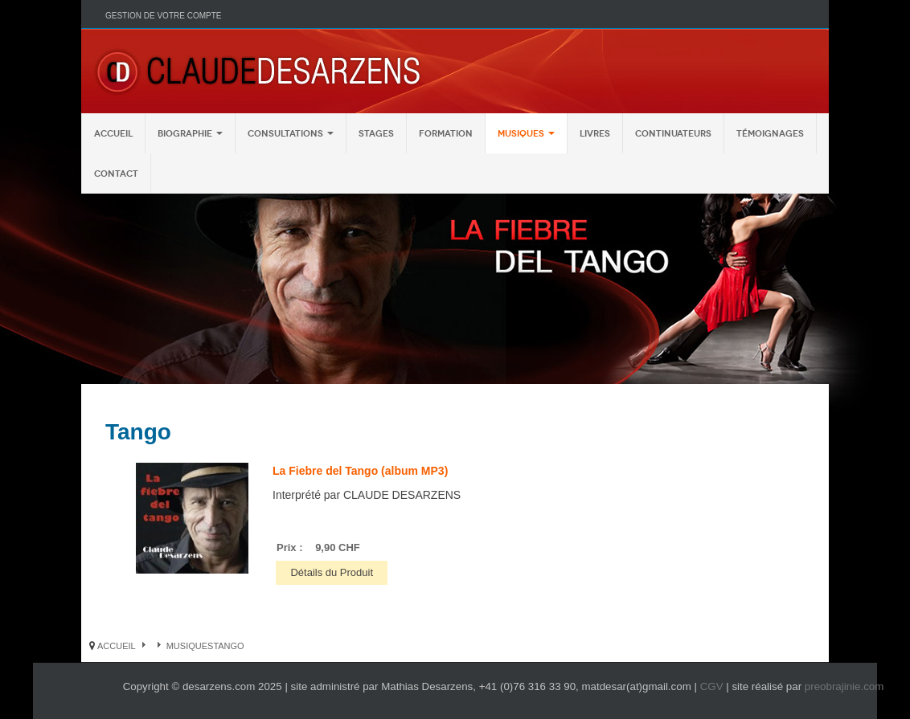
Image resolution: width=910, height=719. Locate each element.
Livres (595, 133)
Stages (376, 133)
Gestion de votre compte (163, 15)
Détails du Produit (331, 572)
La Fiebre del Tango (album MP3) (360, 470)
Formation (446, 133)
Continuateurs (673, 133)
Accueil (113, 133)
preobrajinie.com (844, 686)
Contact (116, 173)
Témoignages (770, 133)
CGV (711, 686)
